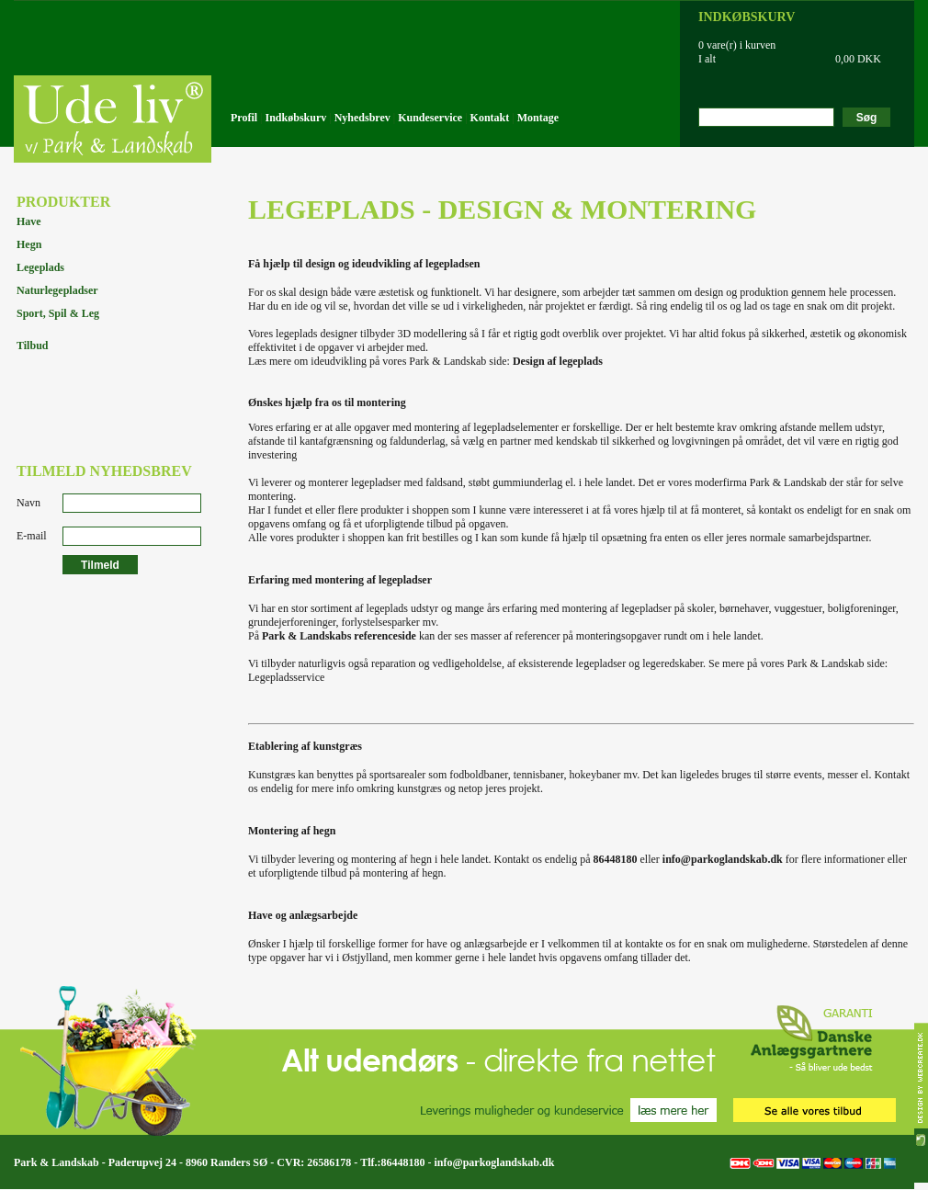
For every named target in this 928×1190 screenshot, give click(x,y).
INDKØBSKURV (746, 17)
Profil (244, 117)
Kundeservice (430, 117)
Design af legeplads (558, 361)
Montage (538, 117)
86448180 (616, 859)
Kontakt (490, 117)
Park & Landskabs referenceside (339, 635)
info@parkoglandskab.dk (722, 859)
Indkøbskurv (296, 117)
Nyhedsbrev (362, 117)
